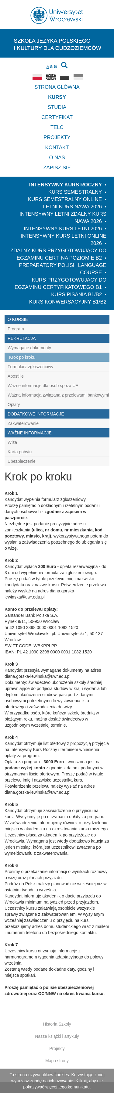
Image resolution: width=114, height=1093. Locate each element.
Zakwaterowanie (23, 423)
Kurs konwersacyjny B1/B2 (67, 302)
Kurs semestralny (75, 192)
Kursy (57, 97)
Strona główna (56, 87)
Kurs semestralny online (65, 199)
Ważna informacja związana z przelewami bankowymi (58, 395)
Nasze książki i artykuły (57, 1036)
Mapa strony (57, 1060)
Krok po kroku (22, 357)
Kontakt (57, 147)
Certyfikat (57, 117)
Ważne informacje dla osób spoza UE (43, 385)
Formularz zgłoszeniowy (30, 366)
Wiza (12, 442)
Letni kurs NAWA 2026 (72, 207)
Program (16, 328)
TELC (57, 127)
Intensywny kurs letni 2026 (63, 229)
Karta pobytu (20, 451)
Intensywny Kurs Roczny (65, 185)
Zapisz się (57, 168)
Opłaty (14, 404)
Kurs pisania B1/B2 (76, 294)
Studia (57, 107)
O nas (57, 157)
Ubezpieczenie (22, 461)
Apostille (16, 376)
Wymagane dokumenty (29, 347)
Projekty (57, 137)
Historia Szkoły (57, 1024)
